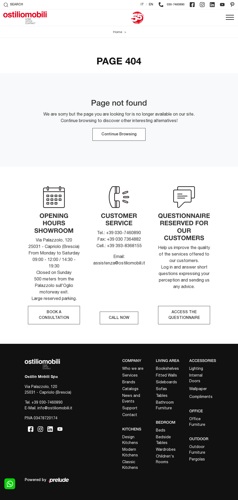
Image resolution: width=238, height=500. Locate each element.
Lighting (196, 368)
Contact (129, 415)
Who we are (132, 368)
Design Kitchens (130, 440)
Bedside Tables (163, 440)
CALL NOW (119, 318)
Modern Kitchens (130, 452)
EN (151, 4)
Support (129, 408)
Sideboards (166, 382)
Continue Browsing (119, 134)
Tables (162, 395)
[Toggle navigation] (230, 17)
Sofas (161, 389)
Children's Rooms (165, 459)
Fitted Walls (166, 375)
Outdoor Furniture (197, 450)
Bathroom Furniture (165, 405)
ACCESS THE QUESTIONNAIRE (184, 315)
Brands (128, 382)
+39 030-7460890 (47, 402)
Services (130, 375)
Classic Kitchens (130, 465)
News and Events (131, 398)
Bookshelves (167, 368)
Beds (160, 430)
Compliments (201, 396)
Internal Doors (195, 378)
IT (142, 4)
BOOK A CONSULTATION (54, 315)
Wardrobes (166, 449)
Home (117, 32)
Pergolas (197, 459)
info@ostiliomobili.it (54, 408)
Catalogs (130, 389)
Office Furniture (197, 422)
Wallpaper (198, 389)
